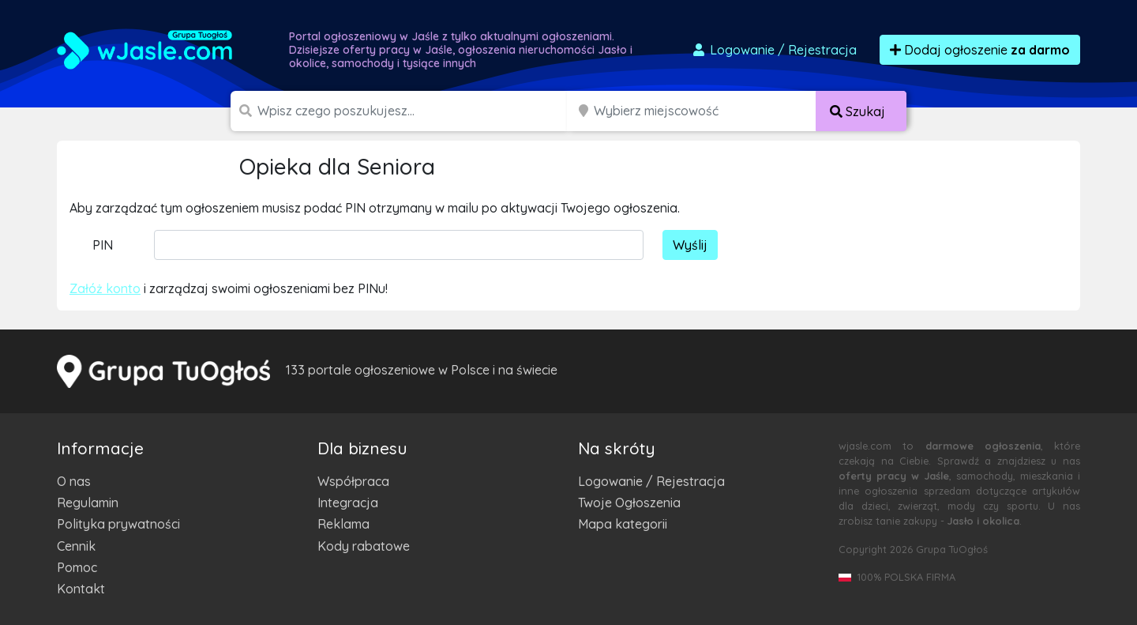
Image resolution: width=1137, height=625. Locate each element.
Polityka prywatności (118, 524)
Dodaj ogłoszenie (980, 50)
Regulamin (87, 502)
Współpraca (353, 481)
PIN (102, 245)
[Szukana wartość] (413, 111)
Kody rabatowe (363, 546)
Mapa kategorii (622, 524)
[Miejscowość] (705, 111)
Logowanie (774, 50)
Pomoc (77, 567)
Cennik (76, 546)
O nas (74, 481)
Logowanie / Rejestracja (651, 481)
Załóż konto (105, 288)
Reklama (343, 524)
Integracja (347, 502)
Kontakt (81, 589)
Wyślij (690, 245)
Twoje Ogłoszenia (629, 502)
